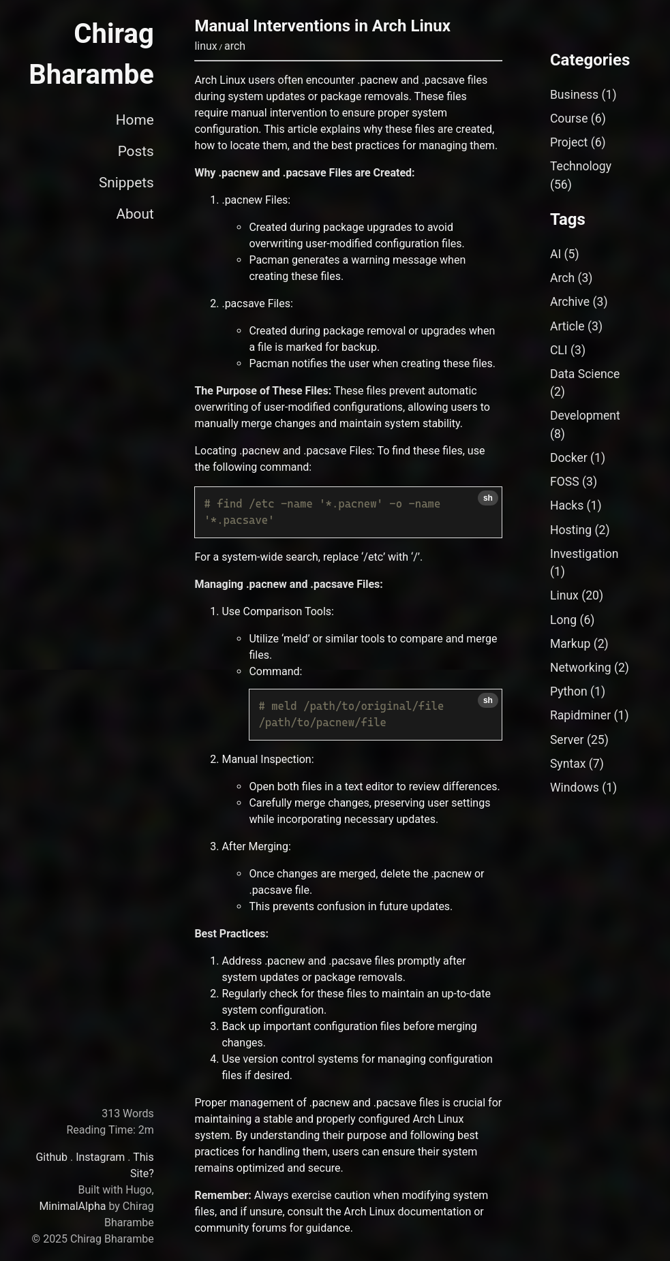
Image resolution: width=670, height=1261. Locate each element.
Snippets (126, 182)
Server (567, 740)
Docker (569, 458)
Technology (580, 166)
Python (569, 691)
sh (488, 498)
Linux (564, 595)
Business (574, 95)
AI (555, 254)
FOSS (564, 481)
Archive (570, 302)
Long (563, 620)
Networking (580, 667)
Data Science (585, 374)
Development (585, 415)
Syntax (568, 763)
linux (205, 46)
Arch (562, 278)
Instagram (100, 1157)
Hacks (566, 505)
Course (569, 118)
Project (569, 142)
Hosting (571, 530)
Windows (574, 787)
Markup (570, 644)
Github (51, 1157)
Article (567, 326)
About (134, 214)
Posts (136, 151)
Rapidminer (580, 715)
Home (135, 120)
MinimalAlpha (72, 1206)
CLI (559, 350)
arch (234, 46)
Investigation (584, 554)
